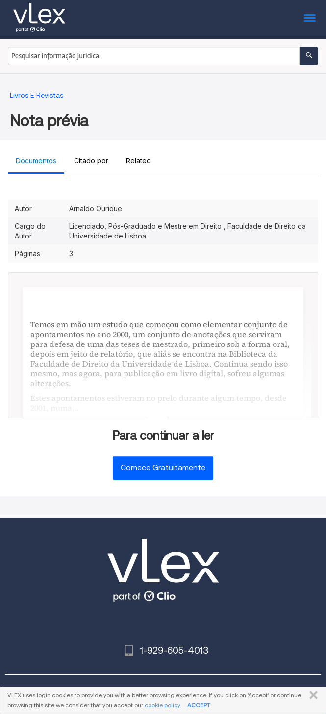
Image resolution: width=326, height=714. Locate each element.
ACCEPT (198, 705)
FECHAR (311, 695)
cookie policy (162, 705)
